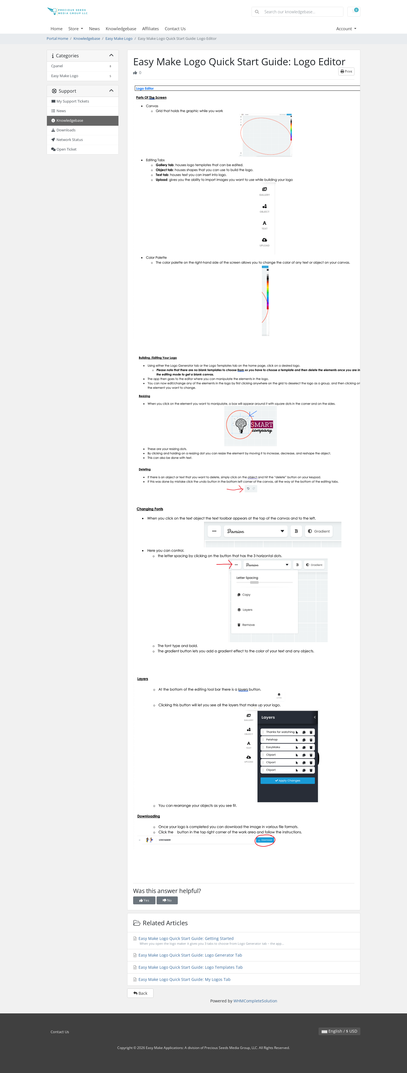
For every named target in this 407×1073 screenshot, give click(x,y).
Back (140, 993)
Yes (144, 900)
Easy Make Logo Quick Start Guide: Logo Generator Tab (188, 955)
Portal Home (57, 38)
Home (56, 28)
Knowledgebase (121, 28)
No (167, 900)
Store (74, 28)
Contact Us (175, 28)
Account (344, 28)
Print (346, 71)
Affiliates (150, 28)
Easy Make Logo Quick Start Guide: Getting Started (244, 941)
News (94, 28)
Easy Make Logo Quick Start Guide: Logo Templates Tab (188, 967)
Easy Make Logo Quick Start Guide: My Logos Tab (182, 979)
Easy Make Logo (119, 38)
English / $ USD (339, 1031)
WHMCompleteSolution (255, 1001)
